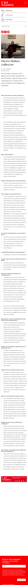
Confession (9, 15)
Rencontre (9, 10)
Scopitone (9, 19)
